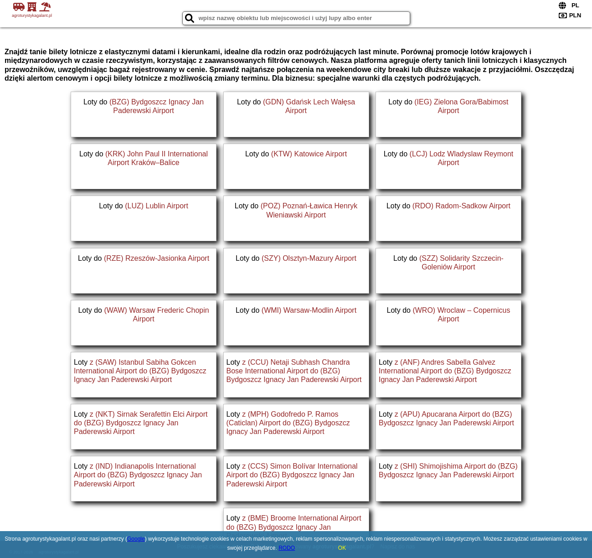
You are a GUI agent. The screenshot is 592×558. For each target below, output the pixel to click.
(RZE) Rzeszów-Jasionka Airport (156, 258)
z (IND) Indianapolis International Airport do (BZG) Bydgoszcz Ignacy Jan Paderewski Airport (138, 474)
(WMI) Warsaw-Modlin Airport (309, 310)
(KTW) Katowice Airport (309, 154)
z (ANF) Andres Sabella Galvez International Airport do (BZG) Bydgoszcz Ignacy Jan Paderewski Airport (445, 370)
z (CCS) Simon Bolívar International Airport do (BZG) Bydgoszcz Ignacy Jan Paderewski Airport (292, 474)
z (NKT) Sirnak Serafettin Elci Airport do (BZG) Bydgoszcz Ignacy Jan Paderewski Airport (140, 422)
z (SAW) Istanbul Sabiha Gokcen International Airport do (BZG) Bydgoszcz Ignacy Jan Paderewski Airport (140, 370)
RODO (286, 548)
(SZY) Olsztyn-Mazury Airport (309, 258)
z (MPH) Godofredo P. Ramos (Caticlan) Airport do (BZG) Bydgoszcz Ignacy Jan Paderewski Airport (288, 422)
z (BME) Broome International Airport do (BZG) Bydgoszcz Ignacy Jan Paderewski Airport (294, 526)
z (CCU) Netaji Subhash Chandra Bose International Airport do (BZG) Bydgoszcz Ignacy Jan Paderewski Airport (294, 370)
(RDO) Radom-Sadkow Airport (461, 206)
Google (136, 539)
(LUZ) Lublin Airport (156, 206)
